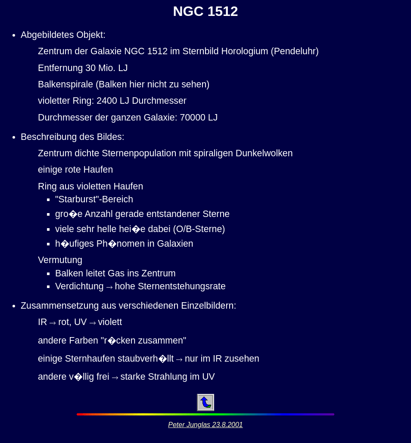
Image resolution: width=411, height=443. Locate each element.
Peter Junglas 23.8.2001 (205, 424)
